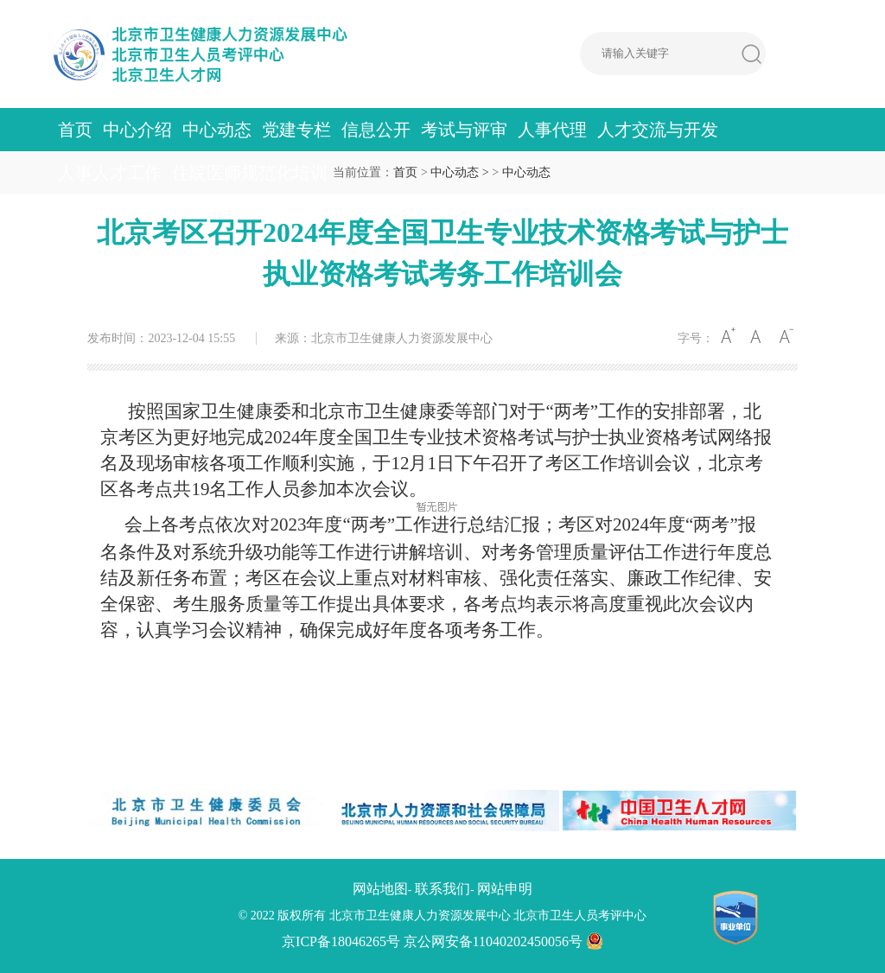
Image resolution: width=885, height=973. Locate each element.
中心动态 (216, 129)
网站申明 (504, 888)
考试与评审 (464, 129)
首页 (75, 129)
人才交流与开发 (657, 129)
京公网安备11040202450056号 (503, 941)
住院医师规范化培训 (250, 172)
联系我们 (442, 888)
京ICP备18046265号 (341, 941)
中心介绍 (137, 129)
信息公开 (376, 129)
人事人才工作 (110, 172)
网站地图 (380, 888)
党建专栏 (296, 129)
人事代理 (552, 129)
